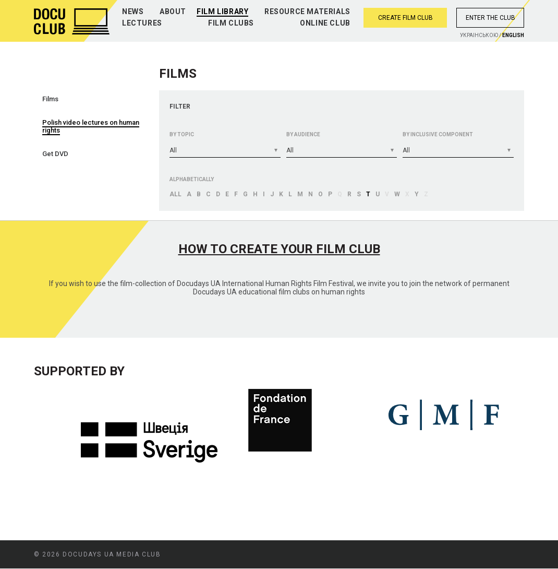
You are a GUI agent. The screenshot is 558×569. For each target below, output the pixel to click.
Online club (325, 23)
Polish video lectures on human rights (90, 126)
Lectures (142, 23)
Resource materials (307, 11)
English (513, 35)
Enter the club (490, 17)
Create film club (405, 17)
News (132, 11)
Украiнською (479, 35)
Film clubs (231, 23)
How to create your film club (279, 249)
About (173, 11)
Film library (222, 11)
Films (50, 99)
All (175, 194)
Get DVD (55, 154)
